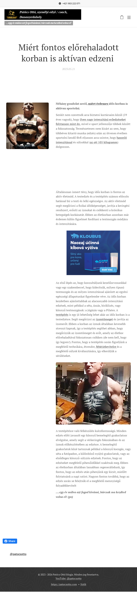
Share (9, 541)
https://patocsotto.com (64, 584)
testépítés (62, 315)
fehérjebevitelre (106, 347)
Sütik (83, 584)
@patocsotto (18, 554)
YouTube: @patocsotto (68, 578)
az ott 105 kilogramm (103, 142)
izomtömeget (104, 319)
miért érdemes (98, 104)
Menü (129, 17)
